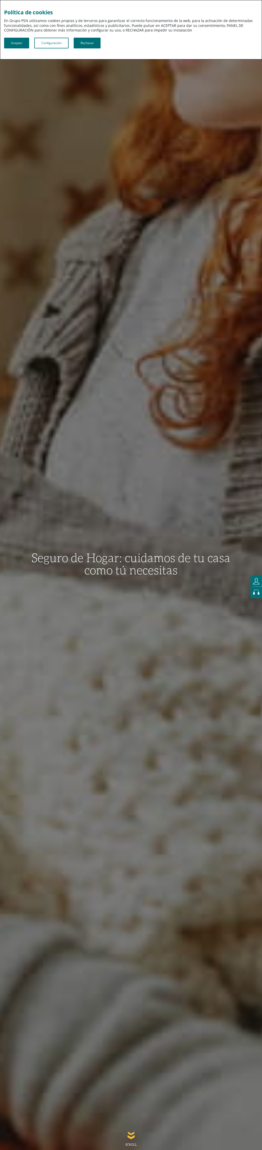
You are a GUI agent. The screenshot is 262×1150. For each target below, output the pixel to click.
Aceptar (16, 43)
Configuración (51, 43)
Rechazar (87, 43)
